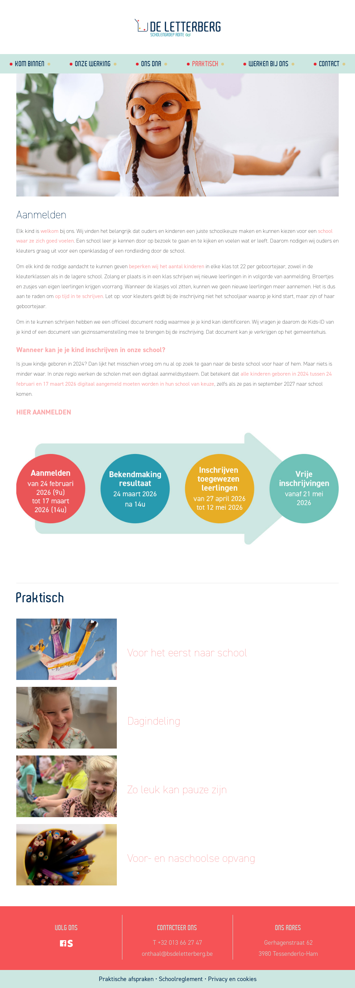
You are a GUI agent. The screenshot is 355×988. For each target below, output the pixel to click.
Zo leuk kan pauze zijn (177, 789)
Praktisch (205, 64)
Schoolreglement (181, 979)
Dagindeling (153, 721)
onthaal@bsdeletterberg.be (177, 954)
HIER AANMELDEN (43, 412)
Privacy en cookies (232, 979)
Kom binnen (30, 64)
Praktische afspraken (127, 979)
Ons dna (151, 64)
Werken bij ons (269, 64)
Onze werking (93, 64)
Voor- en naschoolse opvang (191, 858)
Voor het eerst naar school (187, 652)
